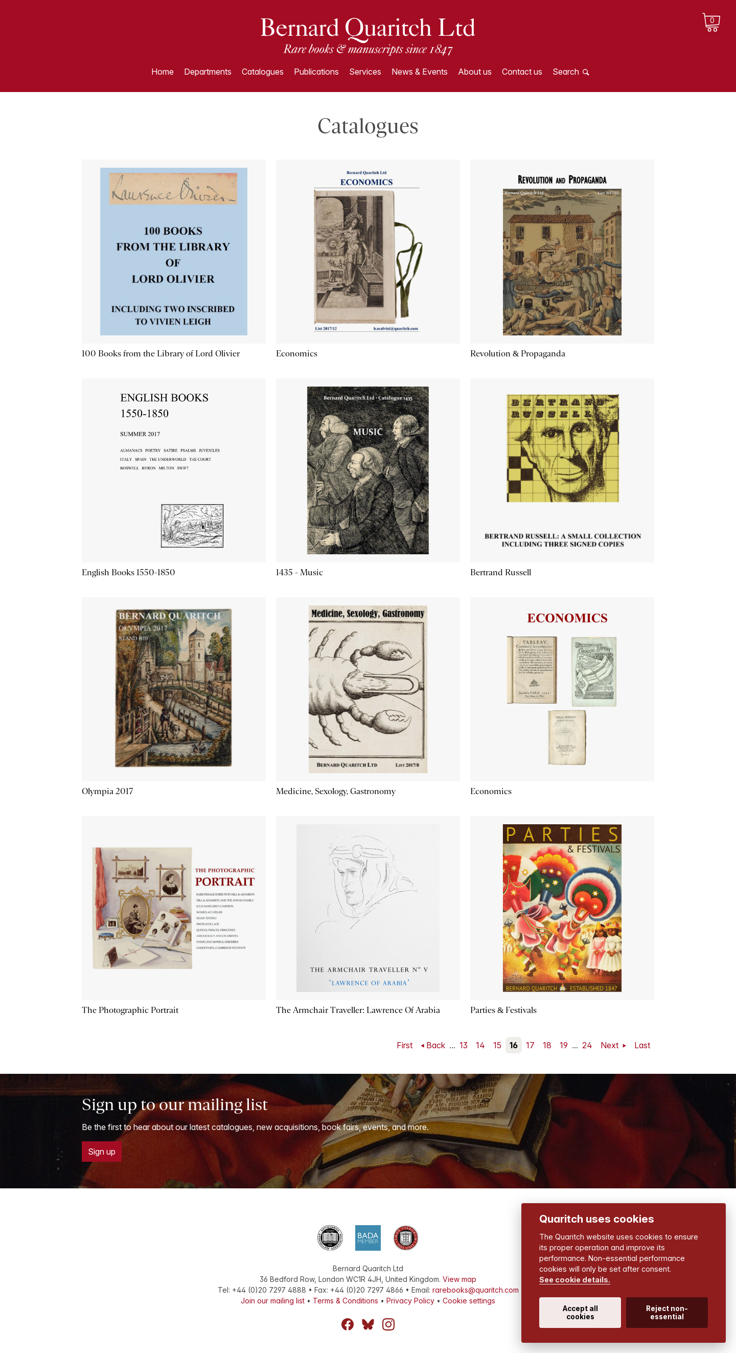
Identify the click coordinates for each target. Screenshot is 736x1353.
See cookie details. (574, 1279)
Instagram (388, 1324)
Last (642, 1045)
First (404, 1045)
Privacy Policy (410, 1300)
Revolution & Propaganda (517, 353)
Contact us (522, 71)
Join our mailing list (273, 1300)
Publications (316, 71)
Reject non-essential (667, 1312)
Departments (208, 71)
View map (459, 1279)
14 (480, 1045)
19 (564, 1045)
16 (514, 1045)
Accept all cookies (580, 1312)
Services (365, 71)
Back (435, 1045)
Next (610, 1045)
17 (530, 1045)
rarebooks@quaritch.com (475, 1290)
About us (475, 71)
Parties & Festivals (503, 1010)
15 (497, 1045)
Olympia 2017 (107, 791)
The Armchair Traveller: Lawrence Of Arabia (358, 1010)
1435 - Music (299, 572)
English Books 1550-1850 (128, 572)
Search (566, 71)
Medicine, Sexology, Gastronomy (336, 791)
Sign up (102, 1151)
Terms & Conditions (345, 1300)
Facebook (347, 1324)
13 (463, 1045)
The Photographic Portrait (130, 1010)
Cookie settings (469, 1300)
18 (547, 1045)
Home (162, 71)
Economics (296, 353)
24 (587, 1045)
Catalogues (263, 71)
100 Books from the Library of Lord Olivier (161, 353)
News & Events (420, 71)
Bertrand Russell (500, 572)
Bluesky (368, 1324)
